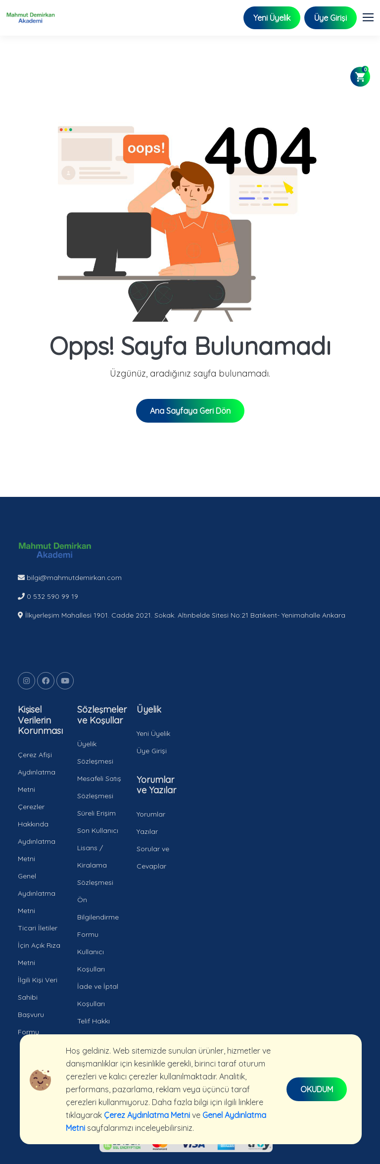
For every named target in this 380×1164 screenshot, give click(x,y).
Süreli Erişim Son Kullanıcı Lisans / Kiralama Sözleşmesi (97, 848)
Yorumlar (151, 814)
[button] (372, 15)
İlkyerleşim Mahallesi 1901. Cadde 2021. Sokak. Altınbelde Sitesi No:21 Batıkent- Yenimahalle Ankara (181, 615)
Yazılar (147, 831)
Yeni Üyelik (271, 18)
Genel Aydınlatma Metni (36, 893)
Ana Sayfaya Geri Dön (190, 411)
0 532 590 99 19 (48, 596)
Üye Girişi (330, 18)
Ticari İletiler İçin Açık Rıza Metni (39, 945)
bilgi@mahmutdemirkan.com (70, 577)
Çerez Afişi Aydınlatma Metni (36, 772)
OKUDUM (316, 1089)
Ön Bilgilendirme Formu (98, 917)
